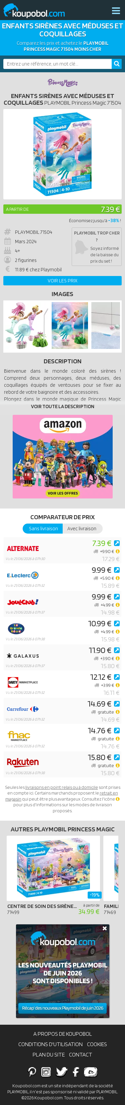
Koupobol (38, 10)
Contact (80, 1054)
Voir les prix (62, 281)
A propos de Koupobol (62, 1033)
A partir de (17, 209)
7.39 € (110, 209)
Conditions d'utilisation (50, 1044)
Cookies (97, 1044)
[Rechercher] (117, 64)
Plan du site (49, 1054)
